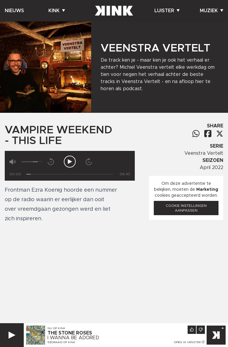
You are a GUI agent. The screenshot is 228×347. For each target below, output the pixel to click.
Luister (167, 10)
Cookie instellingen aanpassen (186, 208)
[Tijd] (69, 174)
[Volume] (31, 161)
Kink (56, 10)
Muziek (211, 10)
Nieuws (14, 10)
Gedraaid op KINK (61, 342)
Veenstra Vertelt (203, 153)
